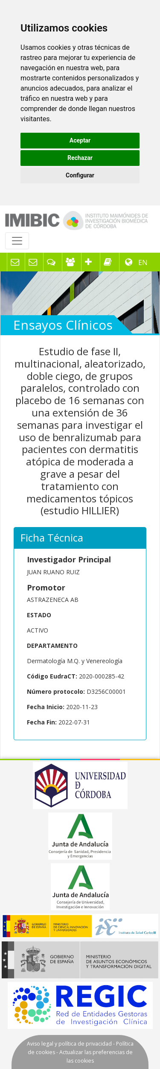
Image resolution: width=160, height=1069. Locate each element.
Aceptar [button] (80, 140)
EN (142, 262)
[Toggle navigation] (17, 240)
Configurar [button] (80, 175)
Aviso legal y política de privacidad (69, 1043)
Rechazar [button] (80, 157)
